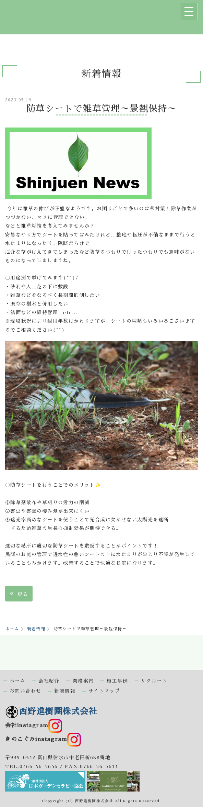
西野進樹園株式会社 (51, 711)
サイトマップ (104, 691)
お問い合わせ (25, 691)
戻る (19, 593)
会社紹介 (49, 681)
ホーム (12, 629)
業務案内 (83, 681)
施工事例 (117, 681)
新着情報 (36, 629)
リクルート (154, 681)
